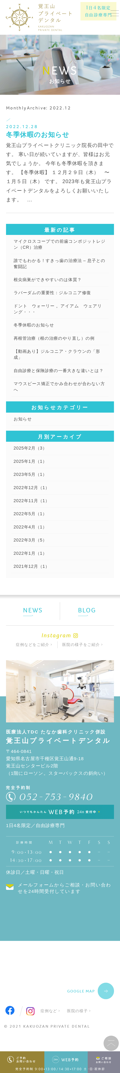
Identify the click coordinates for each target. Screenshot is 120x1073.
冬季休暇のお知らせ (37, 134)
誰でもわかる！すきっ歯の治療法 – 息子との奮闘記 (59, 265)
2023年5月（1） (32, 491)
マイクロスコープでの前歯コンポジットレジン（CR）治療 (59, 245)
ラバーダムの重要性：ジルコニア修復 (56, 295)
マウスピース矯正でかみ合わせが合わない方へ (58, 401)
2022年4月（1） (32, 546)
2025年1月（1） (32, 477)
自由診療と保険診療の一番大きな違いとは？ (58, 381)
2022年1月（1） (32, 574)
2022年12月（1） (33, 505)
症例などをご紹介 (32, 667)
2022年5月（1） (32, 532)
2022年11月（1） (33, 519)
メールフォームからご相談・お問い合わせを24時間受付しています (64, 911)
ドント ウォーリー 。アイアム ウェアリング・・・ (59, 313)
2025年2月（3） (32, 463)
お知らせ (24, 434)
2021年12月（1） (33, 588)
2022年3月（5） (32, 560)
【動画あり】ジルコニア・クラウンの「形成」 (56, 360)
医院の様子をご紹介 (81, 667)
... (29, 199)
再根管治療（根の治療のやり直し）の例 (58, 343)
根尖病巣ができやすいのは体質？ (51, 282)
